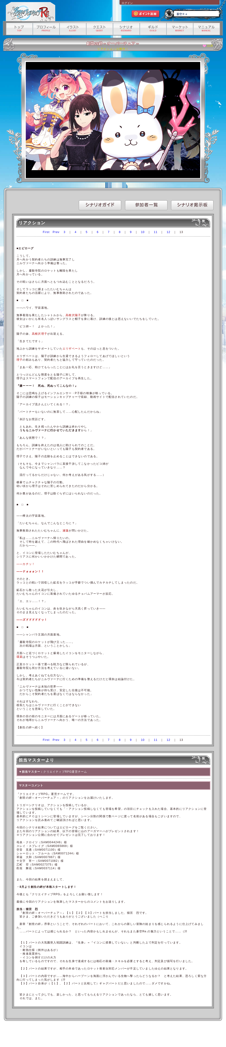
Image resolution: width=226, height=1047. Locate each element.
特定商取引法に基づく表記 (107, 1035)
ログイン (127, 3)
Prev (56, 232)
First (46, 232)
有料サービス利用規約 (167, 1035)
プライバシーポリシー (80, 1035)
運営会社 (48, 1035)
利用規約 (61, 1035)
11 (156, 232)
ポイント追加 (145, 14)
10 (143, 232)
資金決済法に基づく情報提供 (138, 1035)
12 (168, 232)
